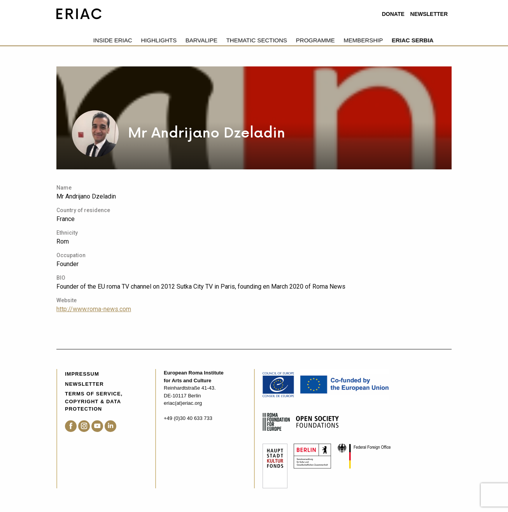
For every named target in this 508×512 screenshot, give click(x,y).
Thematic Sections (219, 40)
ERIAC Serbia (376, 40)
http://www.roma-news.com (93, 309)
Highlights (122, 40)
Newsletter (429, 14)
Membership (326, 40)
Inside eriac (75, 40)
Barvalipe (164, 40)
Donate (393, 14)
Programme (278, 40)
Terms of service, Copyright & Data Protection (94, 401)
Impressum (82, 374)
